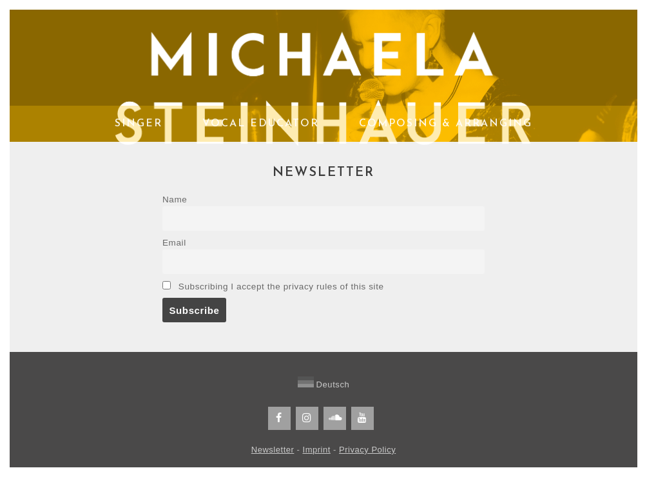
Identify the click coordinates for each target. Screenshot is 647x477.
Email (174, 243)
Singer (138, 124)
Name (174, 199)
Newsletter (273, 449)
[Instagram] (307, 418)
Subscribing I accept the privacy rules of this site (273, 286)
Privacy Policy (367, 449)
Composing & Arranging (445, 124)
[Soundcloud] (335, 418)
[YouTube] (362, 418)
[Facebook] (279, 418)
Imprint (317, 449)
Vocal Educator (260, 124)
